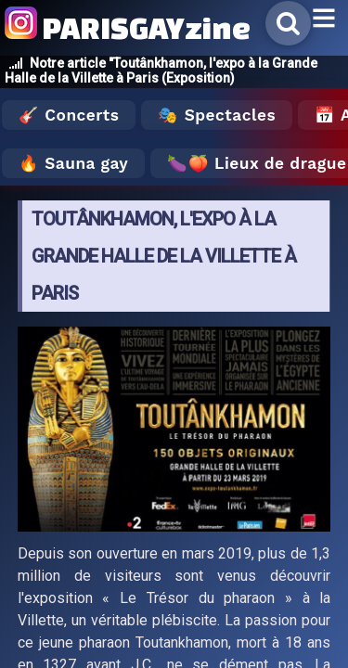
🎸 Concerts (69, 115)
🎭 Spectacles (217, 115)
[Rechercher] (288, 23)
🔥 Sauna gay (73, 163)
